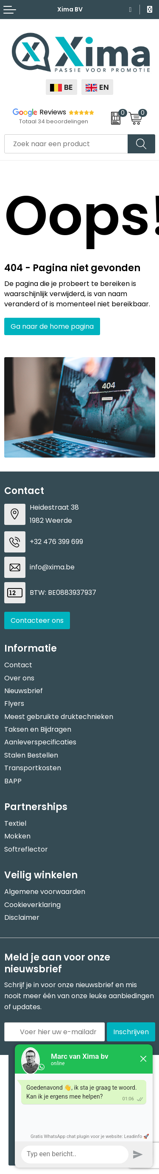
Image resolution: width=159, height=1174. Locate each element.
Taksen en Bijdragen (37, 729)
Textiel (15, 823)
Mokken (17, 836)
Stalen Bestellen (31, 755)
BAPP (13, 781)
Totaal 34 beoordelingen (53, 121)
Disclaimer (21, 917)
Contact (18, 665)
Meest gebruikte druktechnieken (58, 717)
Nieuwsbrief (23, 691)
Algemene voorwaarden (44, 891)
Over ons (19, 678)
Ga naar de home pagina (52, 326)
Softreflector (26, 849)
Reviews (52, 112)
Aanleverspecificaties (40, 742)
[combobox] (66, 143)
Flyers (14, 703)
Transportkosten (32, 768)
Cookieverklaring (32, 905)
